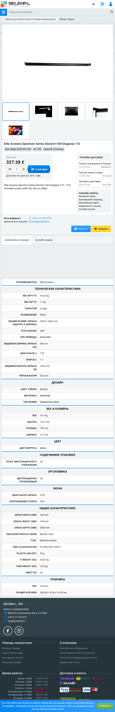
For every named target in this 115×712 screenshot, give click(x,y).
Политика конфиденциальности (78, 657)
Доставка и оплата (12, 657)
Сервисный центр (70, 662)
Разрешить (105, 706)
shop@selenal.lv (40, 221)
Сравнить (101, 229)
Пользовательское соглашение (77, 652)
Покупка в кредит (12, 662)
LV (93, 4)
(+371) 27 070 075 (41, 218)
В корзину (38, 169)
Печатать (81, 229)
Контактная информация (74, 648)
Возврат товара (10, 648)
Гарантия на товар (12, 652)
